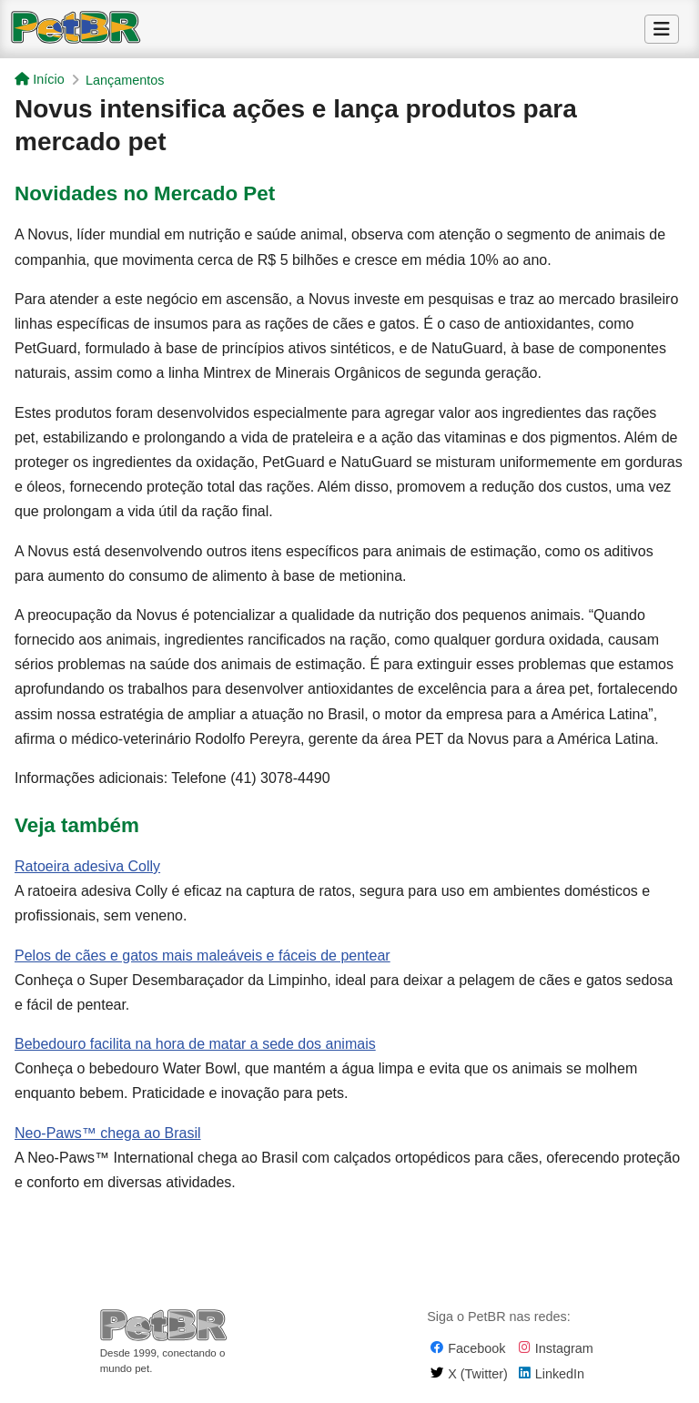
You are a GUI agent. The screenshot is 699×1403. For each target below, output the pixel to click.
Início (39, 79)
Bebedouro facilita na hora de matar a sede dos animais (195, 1044)
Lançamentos (125, 80)
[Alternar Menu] (661, 29)
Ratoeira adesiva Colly (87, 866)
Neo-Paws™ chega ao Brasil (108, 1133)
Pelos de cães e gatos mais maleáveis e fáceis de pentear (202, 955)
